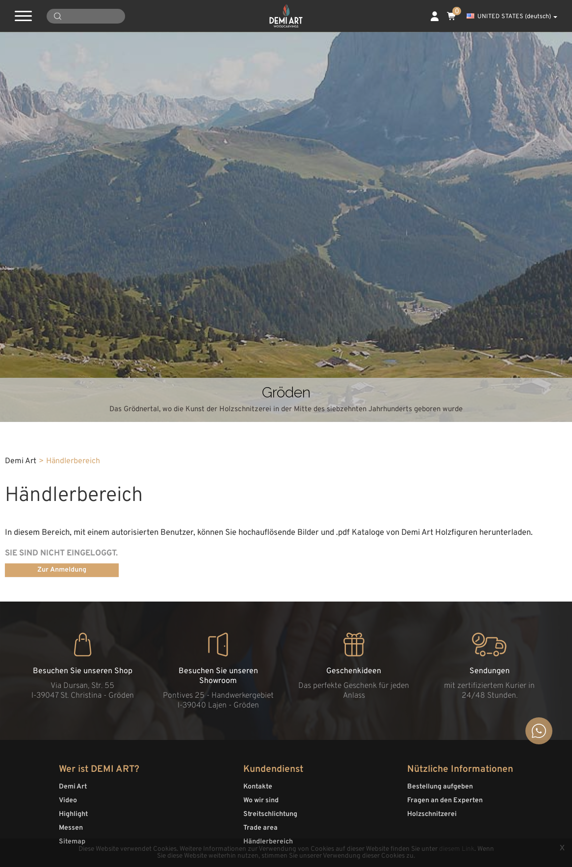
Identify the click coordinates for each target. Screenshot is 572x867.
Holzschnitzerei (432, 814)
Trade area (260, 828)
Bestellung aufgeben (440, 787)
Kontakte (257, 787)
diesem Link (456, 849)
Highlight (73, 814)
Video (68, 800)
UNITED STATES (512, 17)
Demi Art (73, 787)
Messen (71, 828)
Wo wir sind (261, 800)
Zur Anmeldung (61, 570)
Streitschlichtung (270, 814)
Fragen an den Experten (445, 800)
